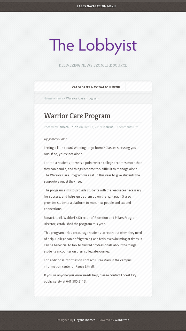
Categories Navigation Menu (92, 87)
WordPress (122, 320)
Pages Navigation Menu (93, 6)
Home (48, 98)
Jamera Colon (68, 127)
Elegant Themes (84, 320)
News (59, 98)
